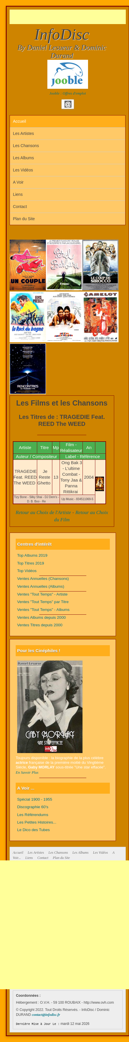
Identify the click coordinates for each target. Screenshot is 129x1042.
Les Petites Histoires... (36, 822)
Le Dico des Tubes (33, 830)
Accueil (19, 121)
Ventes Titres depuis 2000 (39, 625)
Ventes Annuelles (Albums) (40, 586)
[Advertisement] (69, 17)
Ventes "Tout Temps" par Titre (43, 602)
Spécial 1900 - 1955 (34, 799)
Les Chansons (26, 145)
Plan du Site (24, 218)
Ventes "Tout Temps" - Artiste (42, 594)
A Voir (18, 182)
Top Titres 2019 (30, 563)
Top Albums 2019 (32, 555)
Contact (20, 206)
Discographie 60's (32, 807)
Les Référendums (32, 815)
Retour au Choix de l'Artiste (43, 512)
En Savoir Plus (27, 772)
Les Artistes (23, 133)
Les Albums (23, 157)
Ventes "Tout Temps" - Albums (43, 609)
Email (67, 104)
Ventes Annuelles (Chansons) (43, 578)
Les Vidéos (23, 170)
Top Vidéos (27, 571)
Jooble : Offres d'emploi (67, 93)
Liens (17, 194)
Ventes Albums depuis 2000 (41, 617)
